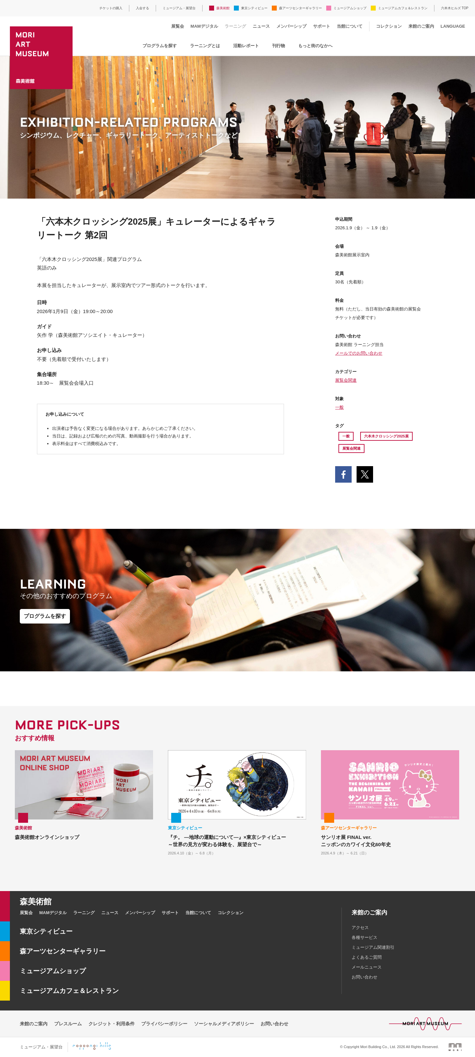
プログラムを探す (159, 45)
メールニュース (367, 967)
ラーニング (235, 26)
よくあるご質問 (367, 957)
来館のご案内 (421, 26)
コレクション (389, 26)
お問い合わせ (364, 977)
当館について (350, 26)
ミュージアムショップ (349, 8)
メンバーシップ (291, 26)
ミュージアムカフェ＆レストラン (403, 8)
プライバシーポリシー (164, 1023)
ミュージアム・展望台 (179, 8)
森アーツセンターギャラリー (300, 8)
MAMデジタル (204, 26)
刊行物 (278, 45)
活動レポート (246, 45)
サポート (321, 26)
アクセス (360, 927)
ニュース (261, 26)
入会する (142, 8)
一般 (339, 407)
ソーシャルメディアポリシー (224, 1023)
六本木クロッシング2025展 (386, 436)
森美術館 (223, 8)
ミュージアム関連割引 (373, 947)
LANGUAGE (453, 26)
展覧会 (177, 26)
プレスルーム (68, 1023)
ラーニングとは (205, 45)
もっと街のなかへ (315, 45)
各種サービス (364, 937)
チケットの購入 (110, 8)
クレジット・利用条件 (111, 1023)
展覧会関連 (346, 380)
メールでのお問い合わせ (358, 353)
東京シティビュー (254, 8)
